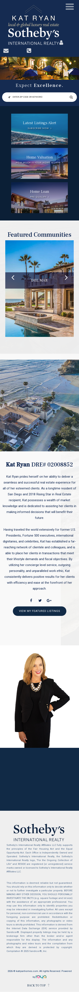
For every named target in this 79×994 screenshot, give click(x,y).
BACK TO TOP (36, 985)
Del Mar (39, 280)
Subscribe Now (38, 128)
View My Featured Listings (39, 611)
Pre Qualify (38, 196)
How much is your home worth (38, 162)
